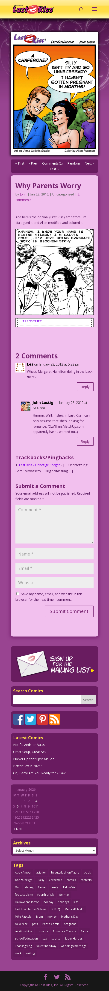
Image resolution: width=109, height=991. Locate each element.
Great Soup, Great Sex (29, 752)
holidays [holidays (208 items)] (63, 902)
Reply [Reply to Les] (85, 386)
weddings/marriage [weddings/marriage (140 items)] (73, 946)
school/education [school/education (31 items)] (26, 938)
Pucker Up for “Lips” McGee (33, 759)
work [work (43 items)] (18, 953)
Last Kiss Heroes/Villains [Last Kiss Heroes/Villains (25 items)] (30, 909)
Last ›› (54, 169)
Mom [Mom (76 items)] (39, 917)
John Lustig (43, 402)
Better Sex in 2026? (27, 766)
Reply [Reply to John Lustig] (85, 441)
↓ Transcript (31, 321)
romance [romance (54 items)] (42, 931)
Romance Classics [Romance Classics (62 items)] (64, 931)
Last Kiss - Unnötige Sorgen (39, 465)
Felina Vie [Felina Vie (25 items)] (69, 887)
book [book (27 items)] (87, 872)
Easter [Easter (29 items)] (42, 887)
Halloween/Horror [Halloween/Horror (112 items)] (27, 902)
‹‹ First (19, 163)
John (23, 194)
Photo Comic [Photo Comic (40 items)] (50, 924)
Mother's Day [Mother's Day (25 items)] (69, 917)
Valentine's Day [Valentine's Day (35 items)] (46, 946)
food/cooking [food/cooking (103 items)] (24, 895)
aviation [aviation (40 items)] (41, 872)
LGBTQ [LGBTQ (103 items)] (55, 909)
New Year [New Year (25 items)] (21, 924)
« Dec (17, 828)
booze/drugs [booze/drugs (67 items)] (23, 880)
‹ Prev (33, 163)
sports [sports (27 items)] (55, 938)
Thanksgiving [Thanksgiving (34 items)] (23, 946)
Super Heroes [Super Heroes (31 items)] (73, 938)
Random (73, 163)
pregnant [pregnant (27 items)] (70, 924)
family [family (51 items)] (55, 887)
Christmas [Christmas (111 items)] (55, 880)
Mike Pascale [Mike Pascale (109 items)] (23, 917)
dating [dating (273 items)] (29, 887)
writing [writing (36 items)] (30, 953)
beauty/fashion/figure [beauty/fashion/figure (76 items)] (65, 872)
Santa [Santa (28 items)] (84, 931)
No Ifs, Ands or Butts (29, 744)
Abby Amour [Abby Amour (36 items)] (23, 872)
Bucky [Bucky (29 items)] (40, 880)
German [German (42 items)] (64, 895)
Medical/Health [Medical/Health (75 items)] (74, 909)
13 (19, 812)
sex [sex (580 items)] (44, 938)
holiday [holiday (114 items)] (48, 902)
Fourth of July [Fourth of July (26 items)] (45, 895)
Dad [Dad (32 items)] (18, 887)
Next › (89, 163)
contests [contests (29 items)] (85, 880)
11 (37, 806)
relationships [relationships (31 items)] (23, 931)
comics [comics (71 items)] (71, 880)
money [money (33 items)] (51, 917)
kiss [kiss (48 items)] (76, 902)
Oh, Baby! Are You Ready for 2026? (39, 773)
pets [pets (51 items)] (35, 924)
